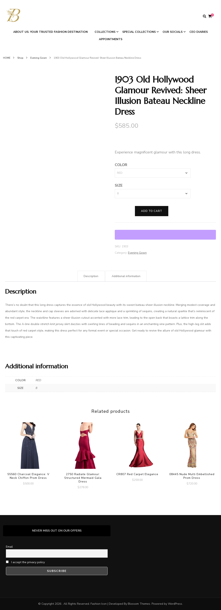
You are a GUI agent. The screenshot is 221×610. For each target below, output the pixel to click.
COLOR (121, 164)
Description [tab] (91, 276)
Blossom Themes (139, 604)
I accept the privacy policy (25, 562)
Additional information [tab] (126, 276)
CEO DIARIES (198, 32)
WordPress (175, 604)
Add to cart (151, 211)
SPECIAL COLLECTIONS (139, 32)
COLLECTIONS (105, 32)
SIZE (119, 185)
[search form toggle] (204, 16)
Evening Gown (137, 253)
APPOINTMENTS (110, 39)
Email (9, 547)
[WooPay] (165, 235)
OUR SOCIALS (173, 32)
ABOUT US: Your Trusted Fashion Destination (50, 32)
